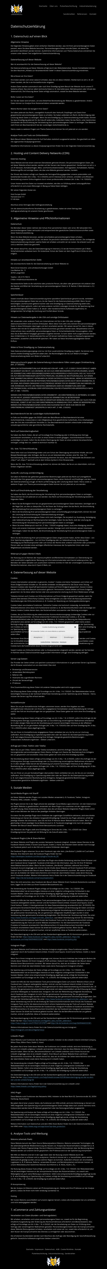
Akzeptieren (38, 637)
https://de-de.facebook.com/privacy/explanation (34, 878)
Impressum (63, 642)
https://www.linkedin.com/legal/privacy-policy (28, 1086)
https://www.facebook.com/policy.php (61, 939)
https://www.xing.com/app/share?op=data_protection (44, 1126)
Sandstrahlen (69, 14)
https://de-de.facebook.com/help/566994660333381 (71, 1023)
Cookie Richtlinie (67, 1249)
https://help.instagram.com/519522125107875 (29, 1023)
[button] (75, 627)
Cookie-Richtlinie (45, 642)
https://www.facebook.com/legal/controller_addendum (32, 918)
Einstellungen (69, 637)
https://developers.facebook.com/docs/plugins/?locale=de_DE (34, 856)
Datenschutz (55, 642)
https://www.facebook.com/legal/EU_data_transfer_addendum (47, 937)
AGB (57, 1249)
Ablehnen (53, 637)
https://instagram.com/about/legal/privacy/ (27, 1030)
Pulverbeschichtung (68, 6)
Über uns (54, 6)
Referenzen (82, 14)
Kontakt (92, 14)
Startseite (43, 6)
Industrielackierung (87, 6)
